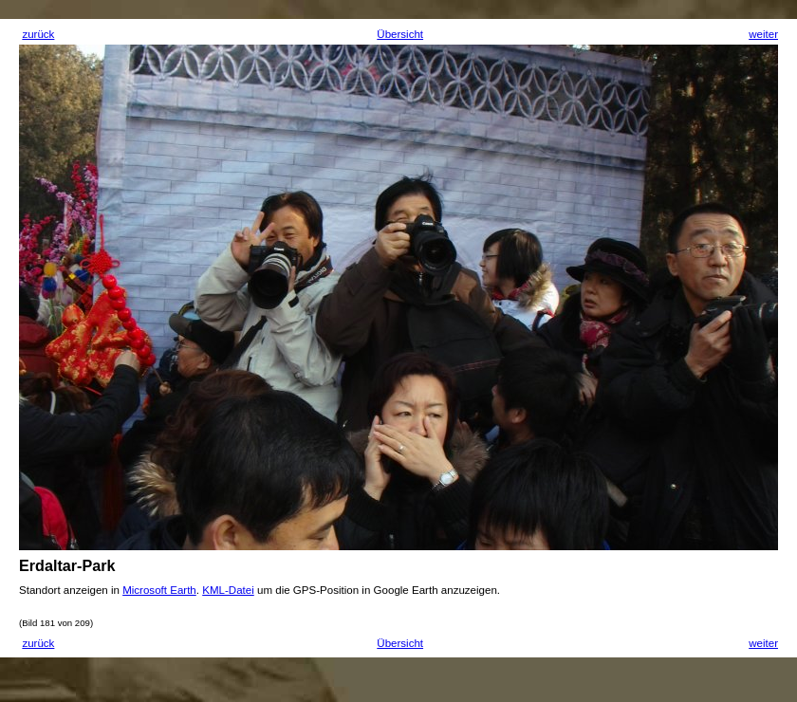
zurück (38, 34)
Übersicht (400, 34)
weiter (763, 34)
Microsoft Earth (159, 590)
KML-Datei (228, 590)
